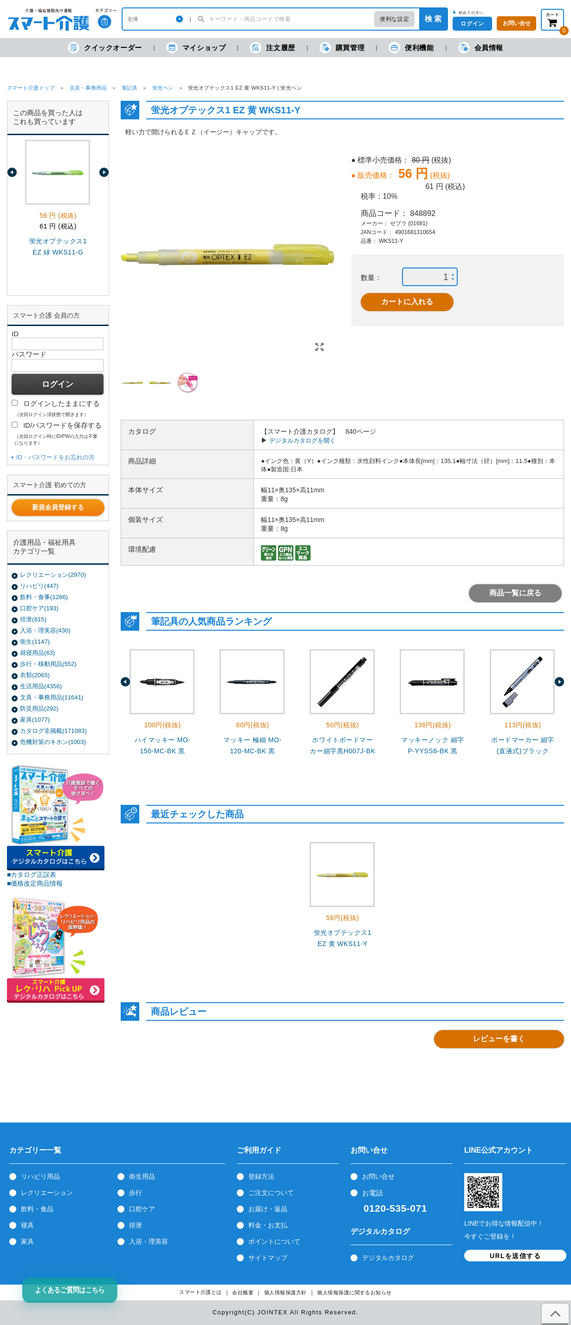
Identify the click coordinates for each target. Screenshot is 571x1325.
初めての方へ (471, 12)
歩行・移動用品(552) (48, 663)
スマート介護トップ (31, 88)
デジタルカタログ (388, 1257)
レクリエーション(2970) (53, 574)
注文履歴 (272, 47)
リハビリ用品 (40, 1176)
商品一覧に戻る (515, 593)
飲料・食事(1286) (44, 597)
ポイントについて (274, 1241)
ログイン (472, 23)
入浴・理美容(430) (45, 630)
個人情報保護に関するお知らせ (354, 1292)
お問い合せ (378, 1176)
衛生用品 (142, 1176)
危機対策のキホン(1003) (53, 741)
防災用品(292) (39, 708)
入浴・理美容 (148, 1241)
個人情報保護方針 (285, 1292)
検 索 (433, 19)
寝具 (27, 1225)
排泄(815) (33, 619)
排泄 (135, 1225)
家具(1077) (35, 719)
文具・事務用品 (88, 88)
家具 (27, 1241)
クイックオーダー (105, 47)
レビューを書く (499, 1039)
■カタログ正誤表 (32, 874)
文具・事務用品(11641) (51, 697)
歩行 (135, 1192)
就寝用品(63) (37, 652)
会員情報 (480, 47)
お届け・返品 (267, 1209)
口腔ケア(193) (39, 608)
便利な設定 (394, 19)
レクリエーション (47, 1192)
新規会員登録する (58, 507)
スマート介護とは (200, 1292)
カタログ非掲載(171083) (53, 730)
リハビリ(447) (39, 585)
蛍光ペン (163, 88)
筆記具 (129, 88)
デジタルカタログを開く (302, 440)
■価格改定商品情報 (35, 883)
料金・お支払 (267, 1225)
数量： (371, 277)
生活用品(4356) (41, 686)
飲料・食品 (37, 1209)
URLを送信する (515, 1256)
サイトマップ (267, 1257)
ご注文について (271, 1192)
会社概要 (242, 1292)
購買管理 (341, 47)
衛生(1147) (35, 641)
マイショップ (196, 47)
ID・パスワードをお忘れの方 (55, 457)
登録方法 (261, 1176)
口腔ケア (142, 1209)
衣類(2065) (35, 675)
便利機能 (411, 47)
